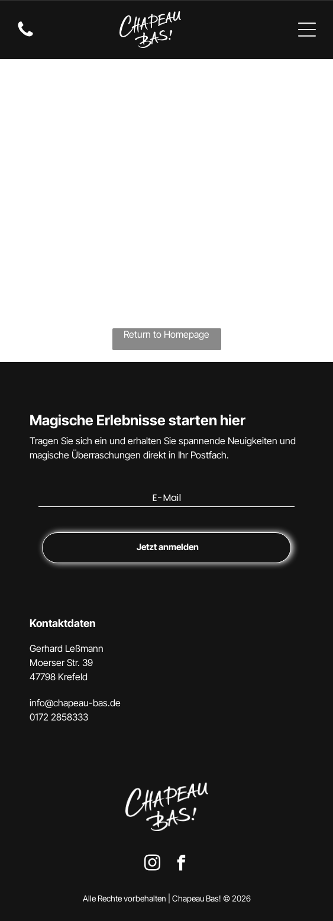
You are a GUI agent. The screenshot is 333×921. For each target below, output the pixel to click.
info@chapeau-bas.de (75, 703)
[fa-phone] (25, 35)
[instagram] (152, 864)
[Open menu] (307, 29)
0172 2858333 (59, 717)
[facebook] (181, 864)
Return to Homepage (166, 334)
